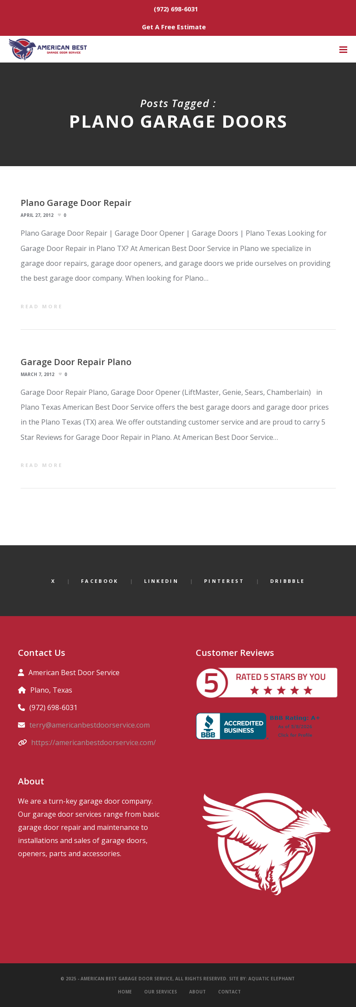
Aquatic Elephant (272, 979)
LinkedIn (161, 581)
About (197, 992)
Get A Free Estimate (174, 27)
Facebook (99, 581)
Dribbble (287, 581)
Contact (229, 992)
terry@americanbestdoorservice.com (89, 725)
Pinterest (224, 581)
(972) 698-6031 (176, 9)
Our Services (160, 992)
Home (125, 992)
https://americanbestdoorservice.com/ (93, 742)
